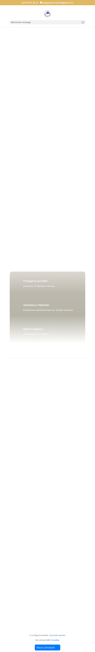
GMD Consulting (52, 640)
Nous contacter (46, 647)
